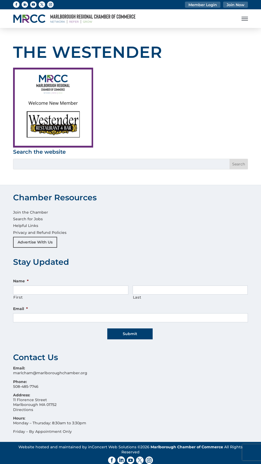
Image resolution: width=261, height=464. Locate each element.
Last (137, 297)
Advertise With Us (35, 242)
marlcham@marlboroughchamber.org (50, 370)
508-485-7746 (25, 383)
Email (20, 308)
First (18, 297)
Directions (23, 406)
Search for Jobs (28, 219)
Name (21, 281)
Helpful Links (25, 225)
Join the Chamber (30, 212)
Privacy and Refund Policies (39, 232)
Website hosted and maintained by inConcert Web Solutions (77, 444)
